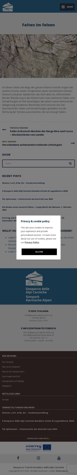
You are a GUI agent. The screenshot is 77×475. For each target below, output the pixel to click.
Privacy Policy (32, 242)
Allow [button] (39, 251)
